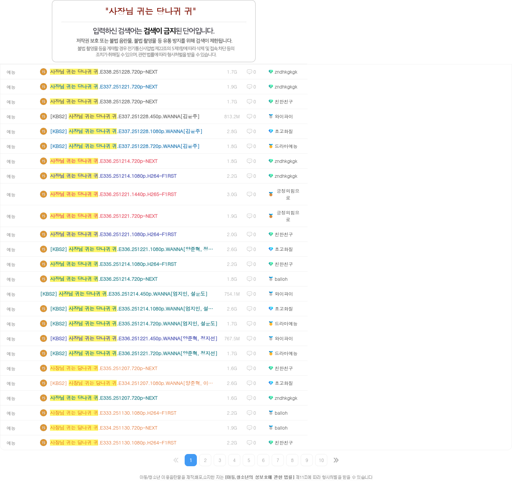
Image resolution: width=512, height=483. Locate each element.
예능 (10, 72)
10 (321, 460)
